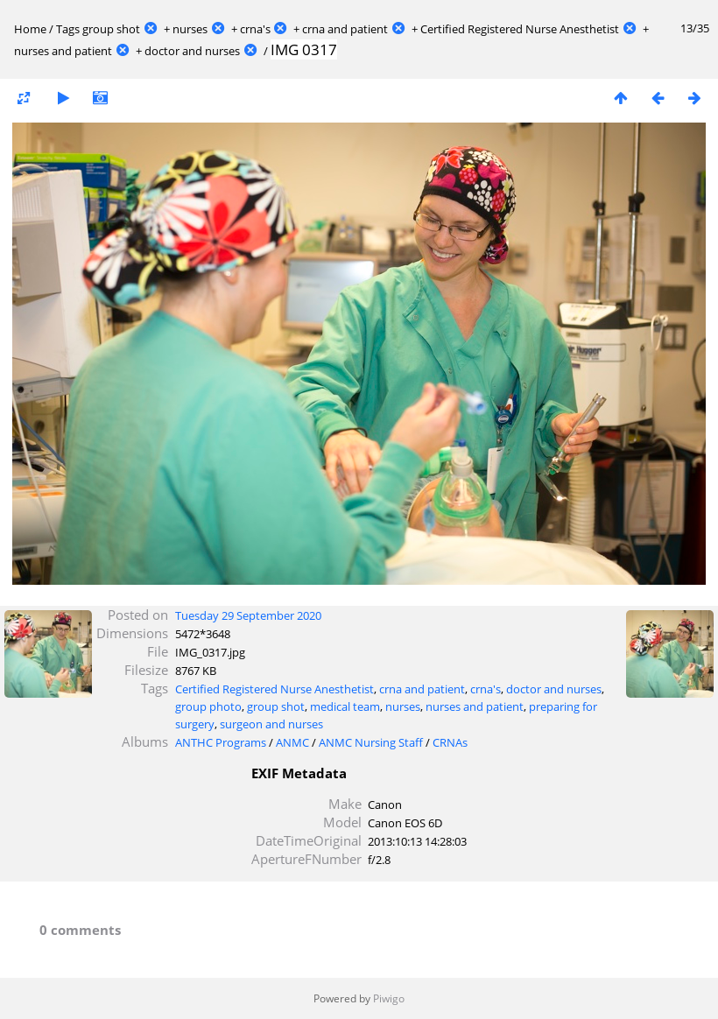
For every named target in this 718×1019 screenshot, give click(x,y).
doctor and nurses (192, 51)
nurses (190, 29)
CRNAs (450, 742)
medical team (345, 706)
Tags (68, 29)
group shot (111, 29)
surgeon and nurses (271, 724)
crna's (255, 29)
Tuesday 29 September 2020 (248, 615)
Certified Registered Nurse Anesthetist (519, 29)
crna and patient (345, 29)
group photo (208, 706)
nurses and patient (63, 51)
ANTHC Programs (220, 742)
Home (30, 29)
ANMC (292, 742)
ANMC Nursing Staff (371, 742)
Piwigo (389, 998)
